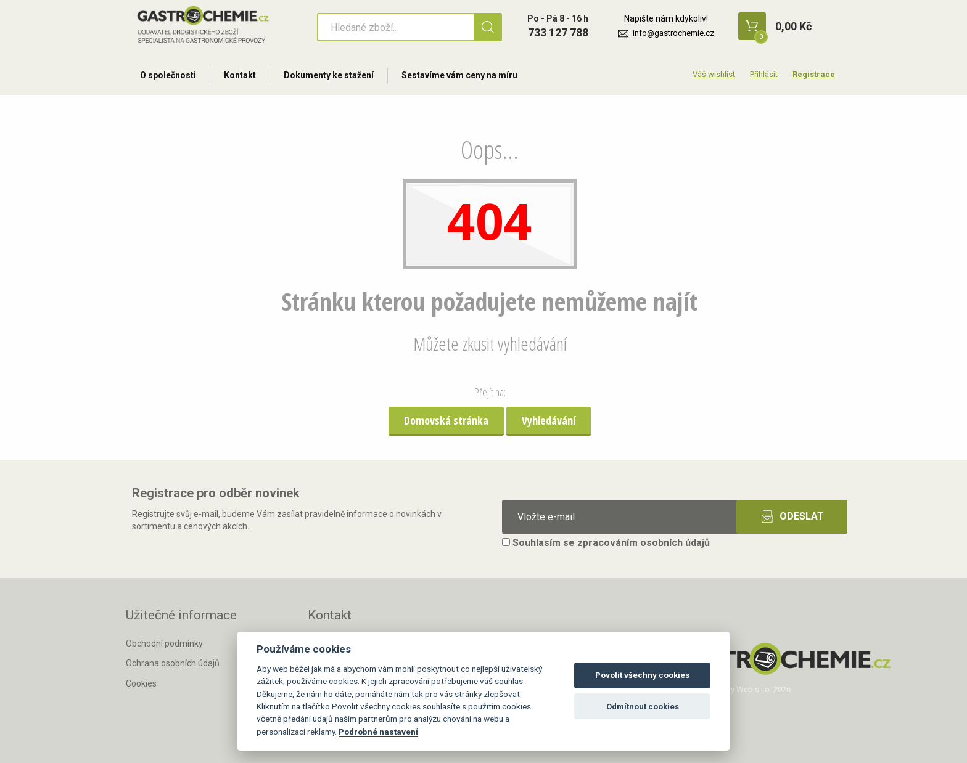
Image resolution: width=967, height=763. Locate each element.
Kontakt (240, 75)
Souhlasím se (606, 543)
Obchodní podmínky (164, 643)
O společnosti (168, 75)
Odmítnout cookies (642, 706)
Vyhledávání (548, 420)
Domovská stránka (446, 420)
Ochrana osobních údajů (173, 663)
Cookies (141, 683)
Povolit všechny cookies (642, 675)
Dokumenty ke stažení (329, 75)
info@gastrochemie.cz (673, 33)
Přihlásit (764, 74)
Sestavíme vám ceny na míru (459, 75)
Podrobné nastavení (378, 731)
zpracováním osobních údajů (643, 543)
